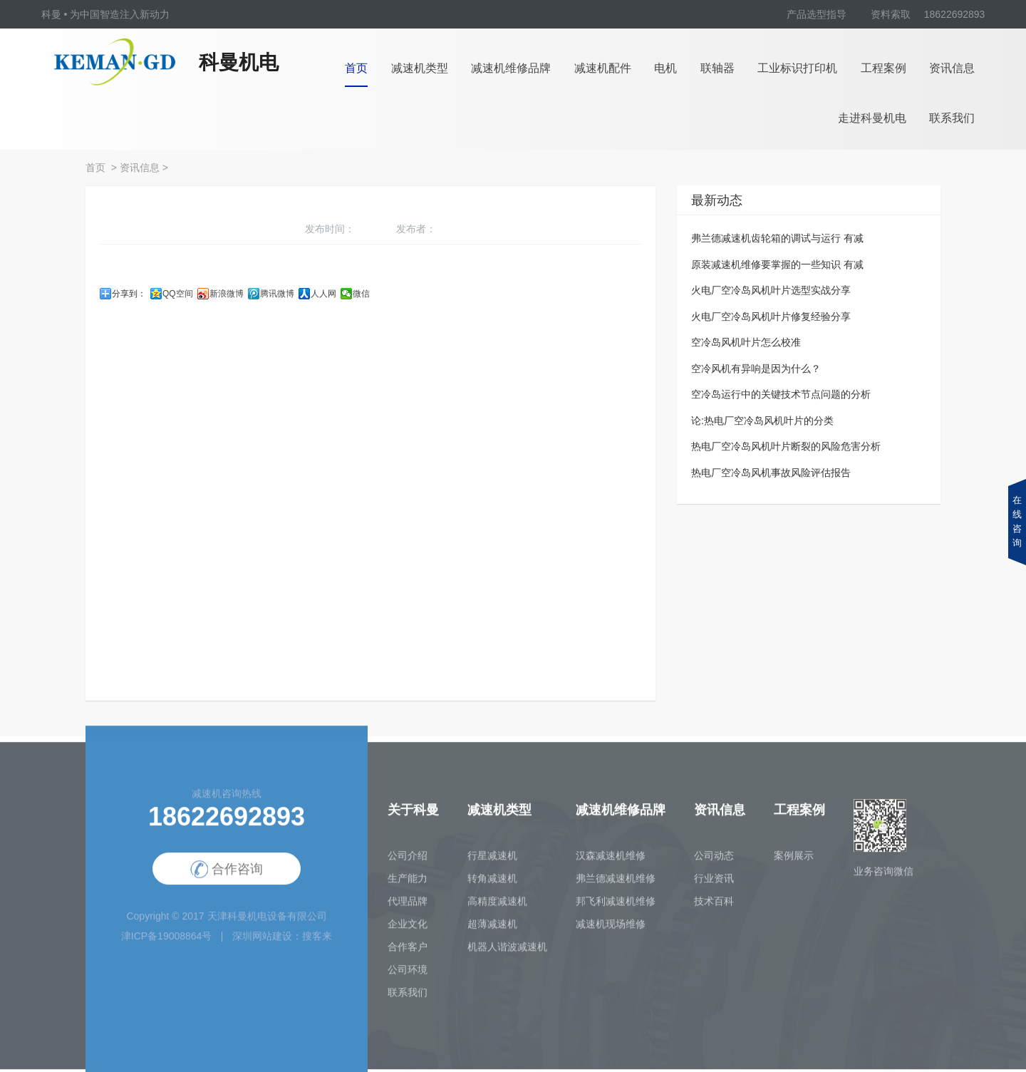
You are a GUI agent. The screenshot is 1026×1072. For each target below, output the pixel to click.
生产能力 (408, 883)
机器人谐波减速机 (507, 951)
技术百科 (714, 906)
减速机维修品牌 (511, 68)
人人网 (323, 294)
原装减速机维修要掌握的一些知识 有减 (777, 264)
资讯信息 (952, 68)
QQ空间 (177, 294)
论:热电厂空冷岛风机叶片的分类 (762, 420)
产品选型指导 (816, 14)
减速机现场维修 (611, 928)
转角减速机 (492, 883)
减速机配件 (602, 68)
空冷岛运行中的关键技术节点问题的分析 (781, 394)
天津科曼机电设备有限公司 (267, 921)
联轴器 (717, 68)
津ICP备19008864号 (166, 941)
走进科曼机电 (872, 118)
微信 (361, 294)
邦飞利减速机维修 (616, 906)
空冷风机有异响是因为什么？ (756, 368)
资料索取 (891, 14)
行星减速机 (492, 860)
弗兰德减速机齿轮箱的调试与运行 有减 (777, 238)
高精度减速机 (497, 906)
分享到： (129, 294)
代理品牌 (408, 906)
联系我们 (952, 118)
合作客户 (408, 951)
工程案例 (883, 68)
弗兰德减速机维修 (616, 883)
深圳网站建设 (262, 941)
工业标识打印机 (797, 68)
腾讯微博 (277, 294)
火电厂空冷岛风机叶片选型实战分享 (771, 290)
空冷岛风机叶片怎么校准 (746, 342)
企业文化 (408, 928)
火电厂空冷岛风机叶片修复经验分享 (771, 316)
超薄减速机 (492, 928)
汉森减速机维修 (611, 860)
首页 (356, 68)
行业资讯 (714, 883)
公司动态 (714, 860)
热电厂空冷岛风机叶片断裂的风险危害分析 (786, 446)
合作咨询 (226, 875)
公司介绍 (408, 860)
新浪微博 (226, 294)
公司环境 (408, 974)
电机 (665, 68)
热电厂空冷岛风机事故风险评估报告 (771, 472)
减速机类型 (419, 68)
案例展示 (794, 860)
